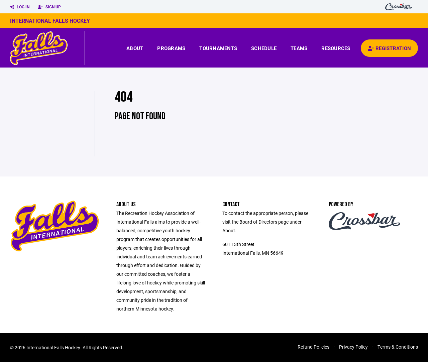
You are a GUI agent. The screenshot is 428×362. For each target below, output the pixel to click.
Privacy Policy (353, 347)
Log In (19, 7)
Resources (335, 48)
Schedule (264, 48)
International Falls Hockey (50, 20)
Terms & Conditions (398, 347)
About (134, 48)
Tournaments (218, 48)
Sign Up (49, 7)
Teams (299, 48)
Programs (171, 48)
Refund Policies (313, 347)
